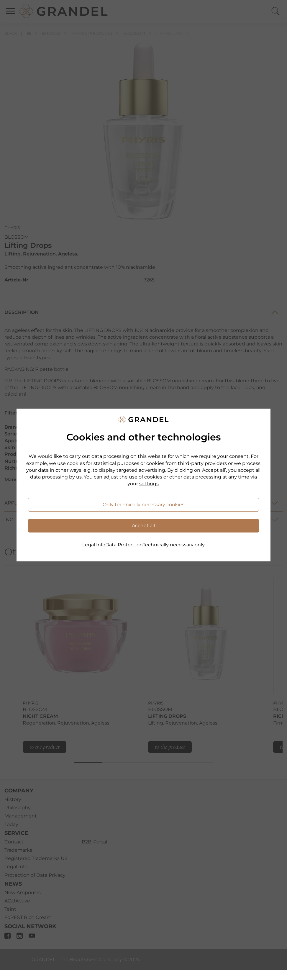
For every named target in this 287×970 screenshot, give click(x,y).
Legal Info (93, 545)
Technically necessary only (174, 545)
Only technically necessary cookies (143, 504)
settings (149, 483)
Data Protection (124, 545)
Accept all (143, 525)
